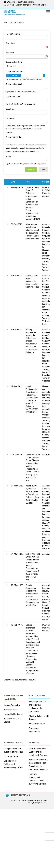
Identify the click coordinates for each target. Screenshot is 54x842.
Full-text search (13, 34)
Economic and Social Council (13, 720)
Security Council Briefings (46, 608)
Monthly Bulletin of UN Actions (39, 717)
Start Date (10, 43)
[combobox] (27, 75)
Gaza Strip (46, 292)
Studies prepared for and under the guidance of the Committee (38, 706)
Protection (46, 440)
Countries (10, 109)
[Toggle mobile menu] (48, 12)
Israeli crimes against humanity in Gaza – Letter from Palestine (32, 281)
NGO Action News (37, 724)
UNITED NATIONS (19, 795)
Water (44, 548)
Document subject (14, 84)
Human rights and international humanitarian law (47, 241)
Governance (47, 599)
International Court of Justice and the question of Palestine (38, 751)
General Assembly (12, 705)
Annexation (47, 454)
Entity (8, 156)
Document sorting (14, 62)
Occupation (47, 437)
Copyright (31, 800)
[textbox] (22, 75)
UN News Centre (11, 756)
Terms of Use (43, 803)
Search (31, 170)
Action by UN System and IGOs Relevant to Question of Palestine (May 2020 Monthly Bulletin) (32, 494)
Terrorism (46, 267)
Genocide (46, 344)
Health (45, 295)
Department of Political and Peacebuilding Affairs (13, 764)
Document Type (13, 96)
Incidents (46, 315)
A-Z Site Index (16, 800)
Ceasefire (46, 230)
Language (10, 118)
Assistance (47, 488)
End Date (10, 52)
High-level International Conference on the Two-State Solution (37, 779)
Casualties (47, 227)
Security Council (11, 709)
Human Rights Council (13, 714)
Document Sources (14, 71)
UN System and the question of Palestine (13, 750)
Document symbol (14, 137)
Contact (24, 800)
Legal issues (48, 187)
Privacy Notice (33, 803)
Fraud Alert (44, 800)
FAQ (37, 800)
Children (45, 233)
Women (45, 270)
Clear (43, 170)
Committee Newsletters (34, 730)
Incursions (46, 426)
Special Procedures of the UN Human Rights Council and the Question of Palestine (39, 764)
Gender (45, 503)
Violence (46, 321)
